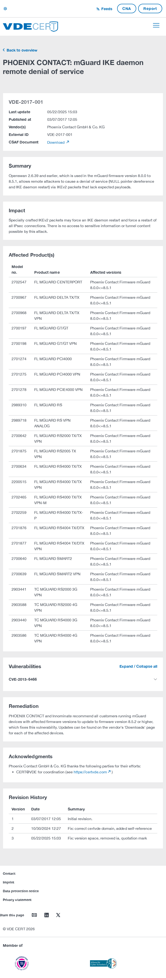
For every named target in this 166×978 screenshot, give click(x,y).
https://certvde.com (90, 772)
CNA (126, 8)
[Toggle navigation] (156, 25)
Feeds (106, 8)
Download (56, 142)
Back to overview (21, 50)
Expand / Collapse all (138, 666)
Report (150, 8)
